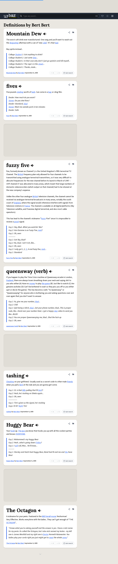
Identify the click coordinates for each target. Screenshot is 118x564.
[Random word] (96, 16)
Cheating (10, 381)
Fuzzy (43, 218)
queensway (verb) (12, 326)
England (17, 202)
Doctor (46, 534)
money (32, 283)
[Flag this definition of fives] (73, 85)
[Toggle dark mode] (107, 16)
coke (45, 42)
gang (64, 537)
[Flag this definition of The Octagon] (73, 509)
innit (40, 230)
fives (8, 116)
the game (46, 283)
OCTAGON (10, 522)
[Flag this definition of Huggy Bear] (73, 423)
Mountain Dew (11, 73)
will (16, 445)
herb (33, 92)
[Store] (102, 16)
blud (26, 103)
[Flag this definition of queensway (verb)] (73, 270)
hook (12, 431)
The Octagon (10, 543)
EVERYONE (20, 434)
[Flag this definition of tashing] (73, 374)
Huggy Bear (10, 461)
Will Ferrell (46, 516)
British (20, 174)
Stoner (11, 100)
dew (34, 57)
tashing (8, 412)
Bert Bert (21, 73)
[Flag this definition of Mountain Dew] (73, 32)
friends (70, 381)
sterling (20, 92)
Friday (38, 442)
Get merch (68, 73)
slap (56, 311)
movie (53, 516)
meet (51, 537)
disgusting (14, 42)
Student (18, 54)
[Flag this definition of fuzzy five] (73, 164)
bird (21, 384)
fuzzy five (9, 258)
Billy (24, 390)
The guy (21, 431)
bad (56, 42)
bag (49, 92)
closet (40, 64)
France (27, 206)
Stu (66, 452)
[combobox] (59, 16)
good (16, 221)
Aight (21, 406)
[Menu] (112, 16)
